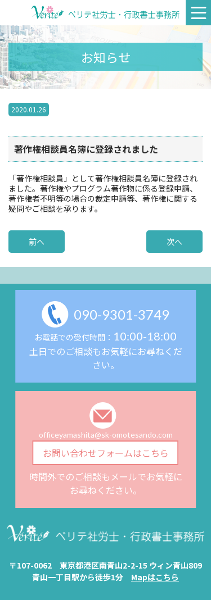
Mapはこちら (155, 577)
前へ (36, 241)
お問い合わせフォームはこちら (106, 453)
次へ (174, 241)
